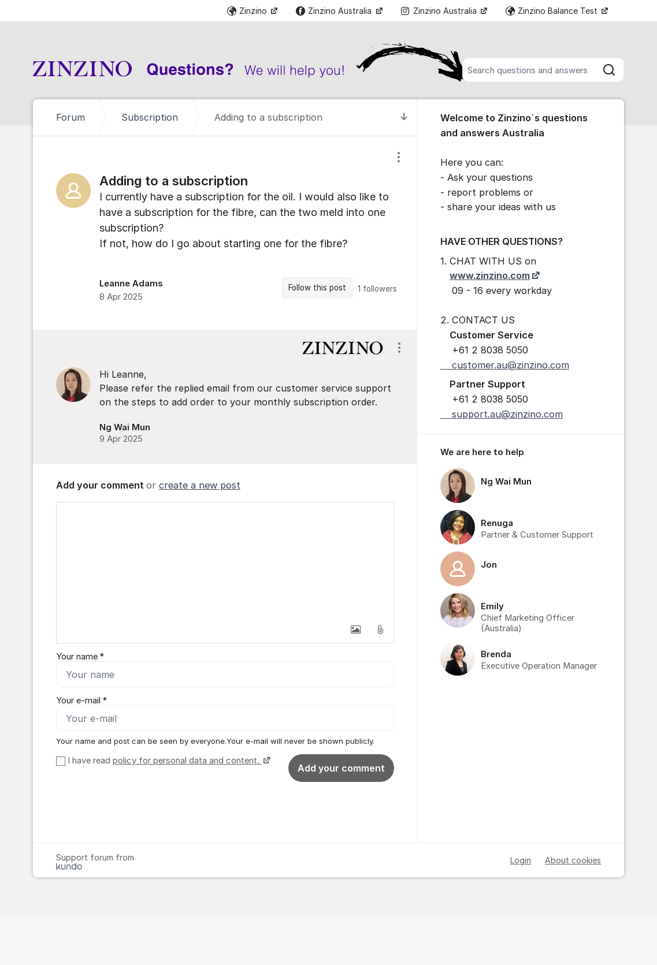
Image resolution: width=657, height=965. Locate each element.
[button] (356, 629)
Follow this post (317, 287)
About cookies (573, 860)
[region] (225, 233)
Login (520, 860)
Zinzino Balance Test (553, 11)
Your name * (80, 656)
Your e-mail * (81, 700)
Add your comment (341, 768)
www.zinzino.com (490, 275)
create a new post (199, 485)
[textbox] (225, 560)
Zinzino (248, 11)
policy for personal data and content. (187, 760)
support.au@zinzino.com (501, 414)
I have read (167, 760)
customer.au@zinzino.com (504, 365)
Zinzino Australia (335, 11)
